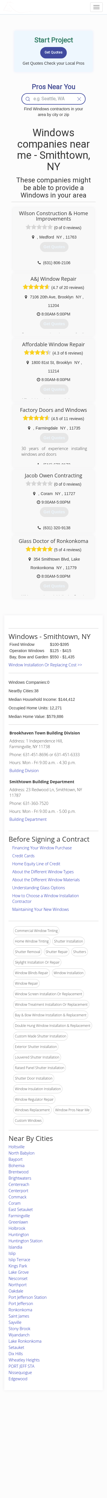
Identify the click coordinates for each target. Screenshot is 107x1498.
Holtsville (17, 1146)
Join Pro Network (45, 1426)
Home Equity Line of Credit (36, 863)
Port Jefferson (21, 1303)
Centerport (18, 1190)
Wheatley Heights (24, 1360)
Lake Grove (19, 1272)
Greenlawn (18, 1222)
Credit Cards (23, 855)
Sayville (15, 1322)
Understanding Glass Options (38, 887)
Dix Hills (16, 1353)
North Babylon (22, 1153)
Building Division (24, 770)
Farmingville (19, 1215)
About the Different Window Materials (46, 879)
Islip (12, 1253)
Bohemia (17, 1165)
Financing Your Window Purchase (42, 847)
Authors (74, 1439)
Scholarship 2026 (81, 1426)
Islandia (15, 1247)
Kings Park (18, 1266)
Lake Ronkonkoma (25, 1341)
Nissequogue (20, 1372)
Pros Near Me (19, 1439)
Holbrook (17, 1228)
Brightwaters (20, 1178)
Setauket (16, 1347)
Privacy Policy (78, 1433)
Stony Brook (19, 1328)
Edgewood (18, 1378)
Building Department (28, 819)
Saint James (19, 1316)
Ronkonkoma (20, 1309)
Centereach (19, 1184)
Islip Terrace (19, 1259)
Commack (17, 1197)
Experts (37, 1433)
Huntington (19, 1234)
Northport (18, 1284)
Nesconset (18, 1278)
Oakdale (16, 1291)
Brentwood (19, 1172)
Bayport (16, 1159)
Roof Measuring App (47, 1439)
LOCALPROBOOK (36, 7)
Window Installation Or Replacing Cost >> (45, 664)
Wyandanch (19, 1335)
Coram (15, 1203)
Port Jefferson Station (28, 1297)
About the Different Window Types (43, 871)
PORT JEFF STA (21, 1366)
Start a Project (19, 1445)
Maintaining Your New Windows (40, 909)
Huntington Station (26, 1240)
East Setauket (21, 1209)
